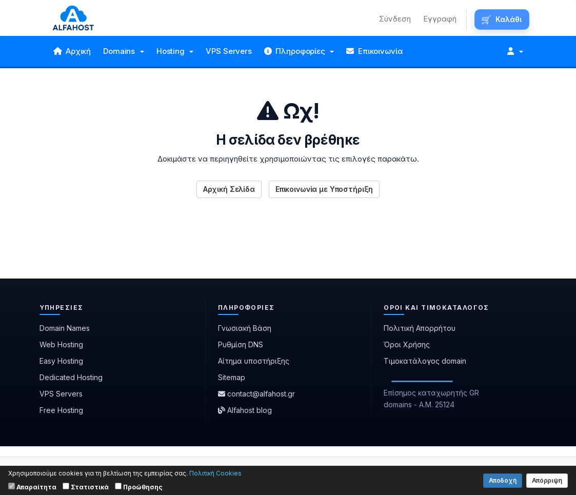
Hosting (175, 51)
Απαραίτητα (32, 487)
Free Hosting (61, 410)
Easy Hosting (61, 361)
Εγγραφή (439, 19)
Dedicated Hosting (71, 377)
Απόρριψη (547, 480)
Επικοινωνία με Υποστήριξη (324, 189)
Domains (123, 51)
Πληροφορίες (299, 51)
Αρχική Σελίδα (229, 189)
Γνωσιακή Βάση (244, 328)
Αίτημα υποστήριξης (253, 361)
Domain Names (64, 328)
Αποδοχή (503, 480)
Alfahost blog (245, 410)
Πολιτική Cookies (215, 473)
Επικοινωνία (374, 51)
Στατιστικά (86, 487)
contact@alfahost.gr (256, 393)
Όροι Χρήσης (407, 344)
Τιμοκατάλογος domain (425, 361)
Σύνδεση (395, 19)
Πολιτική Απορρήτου (419, 328)
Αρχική (72, 51)
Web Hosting (61, 344)
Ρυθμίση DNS (240, 344)
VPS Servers (228, 51)
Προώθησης (139, 487)
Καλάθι (508, 19)
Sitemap (231, 377)
